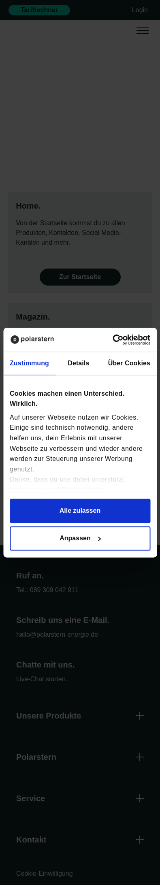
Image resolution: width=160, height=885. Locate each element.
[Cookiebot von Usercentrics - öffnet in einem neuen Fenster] (115, 339)
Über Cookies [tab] (129, 363)
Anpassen (80, 538)
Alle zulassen (80, 510)
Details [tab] (78, 363)
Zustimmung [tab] (29, 363)
